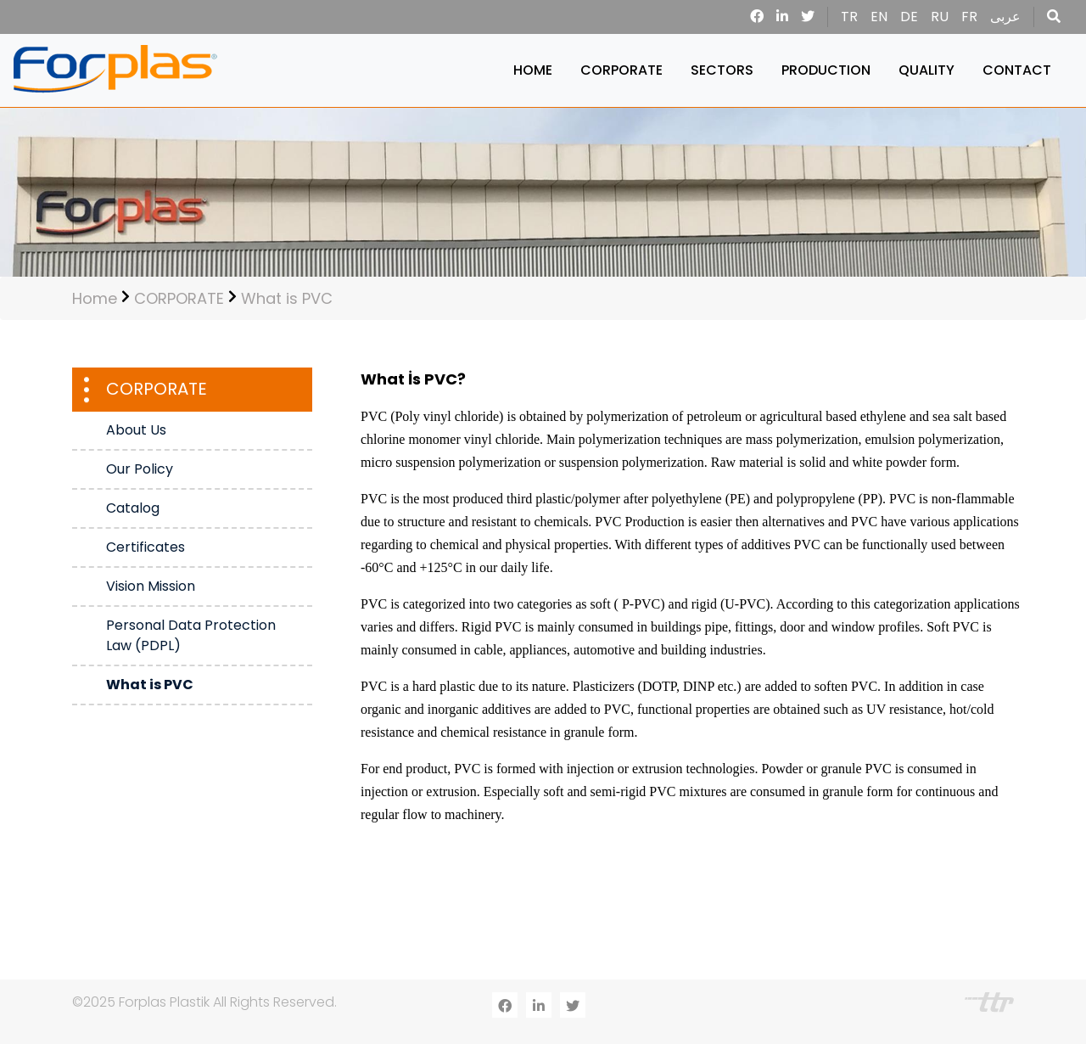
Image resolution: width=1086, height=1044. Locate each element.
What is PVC (287, 298)
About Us (136, 430)
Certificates (145, 547)
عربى (1005, 16)
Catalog (133, 508)
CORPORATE (621, 70)
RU (940, 16)
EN (878, 16)
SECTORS (722, 70)
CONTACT (1016, 70)
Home (94, 298)
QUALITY (926, 70)
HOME (532, 70)
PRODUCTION (825, 70)
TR (849, 16)
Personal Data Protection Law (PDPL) (191, 635)
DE (909, 16)
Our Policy (139, 469)
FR (969, 16)
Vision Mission (150, 586)
